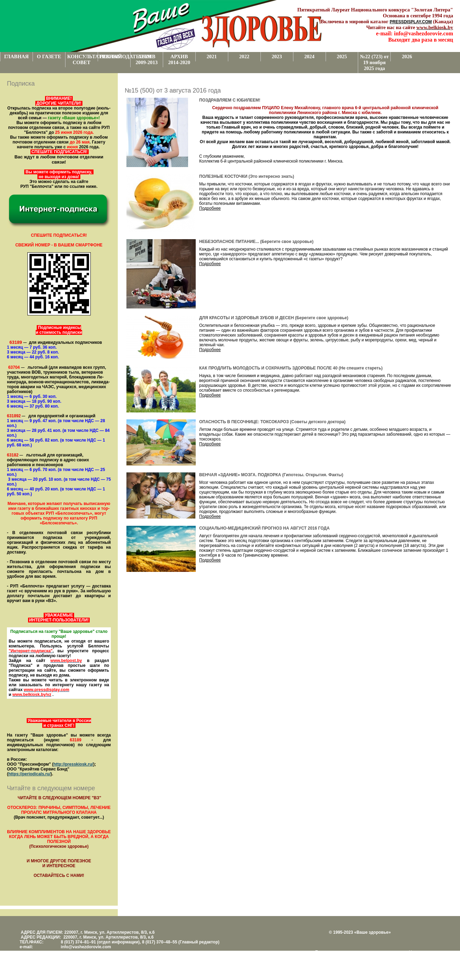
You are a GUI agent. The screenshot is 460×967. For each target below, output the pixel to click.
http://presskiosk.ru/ (73, 764)
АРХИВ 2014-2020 (179, 59)
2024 (309, 56)
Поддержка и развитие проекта (345, 952)
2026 (407, 56)
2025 (342, 56)
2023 (277, 56)
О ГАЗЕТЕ (49, 56)
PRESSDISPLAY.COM (411, 21)
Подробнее (210, 208)
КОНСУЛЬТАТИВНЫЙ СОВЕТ (82, 59)
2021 (212, 56)
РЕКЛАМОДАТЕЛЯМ (115, 56)
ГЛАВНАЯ (16, 56)
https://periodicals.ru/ (29, 774)
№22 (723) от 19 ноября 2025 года (374, 62)
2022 (244, 56)
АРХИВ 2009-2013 (147, 59)
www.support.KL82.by (351, 957)
